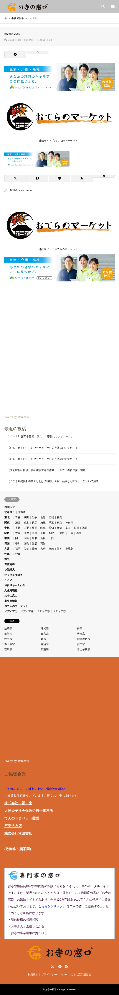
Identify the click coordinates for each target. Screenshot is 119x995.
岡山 (17, 538)
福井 (84, 527)
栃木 (26, 522)
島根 (43, 538)
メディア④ (26, 611)
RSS (66, 966)
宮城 (51, 517)
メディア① (10, 611)
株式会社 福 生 (18, 803)
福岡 (17, 548)
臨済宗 (45, 644)
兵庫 (78, 533)
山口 (51, 538)
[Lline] (15, 54)
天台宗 (81, 633)
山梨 (26, 527)
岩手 (34, 517)
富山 (68, 527)
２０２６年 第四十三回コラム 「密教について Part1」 (40, 436)
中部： (8, 527)
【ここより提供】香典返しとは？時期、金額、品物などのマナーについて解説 (53, 481)
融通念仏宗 (83, 638)
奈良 (43, 533)
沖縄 (17, 553)
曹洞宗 (8, 649)
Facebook (59, 966)
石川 (76, 527)
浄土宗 (8, 638)
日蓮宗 (45, 649)
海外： (8, 559)
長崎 (34, 548)
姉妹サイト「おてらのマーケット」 (59, 139)
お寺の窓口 (10, 595)
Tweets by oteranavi (16, 417)
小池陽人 (9, 569)
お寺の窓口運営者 (80, 974)
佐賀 (26, 548)
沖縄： (8, 553)
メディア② (43, 611)
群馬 (34, 522)
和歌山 (52, 533)
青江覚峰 (9, 564)
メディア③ (59, 611)
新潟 (59, 527)
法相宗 (45, 628)
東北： (8, 517)
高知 (43, 543)
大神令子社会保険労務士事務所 (28, 811)
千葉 (51, 522)
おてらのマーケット (16, 606)
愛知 (51, 527)
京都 (34, 533)
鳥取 (34, 538)
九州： (8, 548)
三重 (70, 533)
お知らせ (9, 506)
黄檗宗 (81, 644)
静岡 (34, 527)
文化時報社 (10, 590)
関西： (8, 533)
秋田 (26, 517)
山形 (43, 517)
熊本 (59, 548)
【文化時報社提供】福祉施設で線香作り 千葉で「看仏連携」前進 (46, 470)
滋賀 (26, 533)
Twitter (52, 966)
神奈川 (69, 522)
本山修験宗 (83, 649)
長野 (17, 527)
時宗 (43, 638)
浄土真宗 (9, 644)
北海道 (22, 512)
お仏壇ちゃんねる (14, 585)
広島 (26, 538)
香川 (17, 543)
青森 (17, 517)
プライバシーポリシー (54, 974)
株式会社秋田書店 (18, 833)
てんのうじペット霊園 (21, 818)
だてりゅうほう (13, 574)
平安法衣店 (13, 826)
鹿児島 (69, 548)
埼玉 (43, 522)
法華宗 (8, 628)
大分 (43, 548)
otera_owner (25, 190)
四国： (8, 543)
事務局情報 (10, 600)
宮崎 (51, 548)
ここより (9, 580)
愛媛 (34, 543)
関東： (8, 522)
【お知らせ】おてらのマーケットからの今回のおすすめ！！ (42, 447)
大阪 (17, 533)
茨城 (17, 522)
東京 (59, 522)
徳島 (26, 543)
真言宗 (45, 633)
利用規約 (33, 974)
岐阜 (43, 527)
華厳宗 (8, 633)
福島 (59, 517)
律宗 (79, 628)
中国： (8, 538)
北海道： (9, 512)
